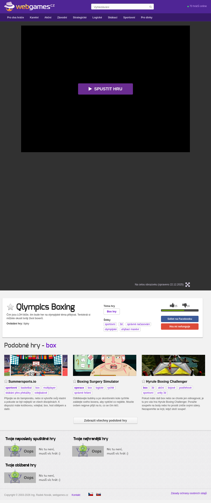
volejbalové (40, 392)
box (51, 345)
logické (99, 387)
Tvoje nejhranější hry (90, 439)
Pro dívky (146, 17)
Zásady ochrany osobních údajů (189, 493)
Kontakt (76, 495)
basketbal (26, 387)
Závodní (62, 17)
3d (152, 387)
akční (161, 387)
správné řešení (82, 392)
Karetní (34, 17)
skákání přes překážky (18, 392)
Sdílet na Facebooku (180, 318)
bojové (171, 387)
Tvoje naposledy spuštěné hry (30, 439)
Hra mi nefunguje (179, 326)
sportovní (148, 392)
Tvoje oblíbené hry (20, 465)
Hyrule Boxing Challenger (166, 381)
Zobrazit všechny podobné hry (105, 420)
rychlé (110, 387)
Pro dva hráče (15, 17)
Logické (97, 17)
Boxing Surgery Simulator (98, 381)
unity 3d (161, 392)
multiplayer (49, 387)
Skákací (112, 17)
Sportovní (129, 17)
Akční (48, 17)
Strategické (80, 17)
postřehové (185, 387)
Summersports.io (22, 381)
